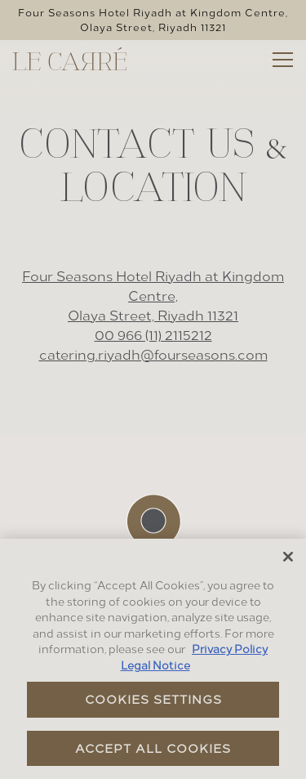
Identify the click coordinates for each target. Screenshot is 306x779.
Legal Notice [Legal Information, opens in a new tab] (155, 665)
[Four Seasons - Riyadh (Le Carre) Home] (69, 56)
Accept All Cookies (153, 748)
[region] (153, 659)
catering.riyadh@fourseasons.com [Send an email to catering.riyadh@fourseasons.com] (153, 354)
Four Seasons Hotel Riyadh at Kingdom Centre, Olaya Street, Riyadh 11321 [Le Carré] (153, 295)
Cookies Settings (153, 699)
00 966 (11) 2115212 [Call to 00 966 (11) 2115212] (153, 334)
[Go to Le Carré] (153, 19)
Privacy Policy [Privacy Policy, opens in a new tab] (230, 649)
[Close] (288, 557)
